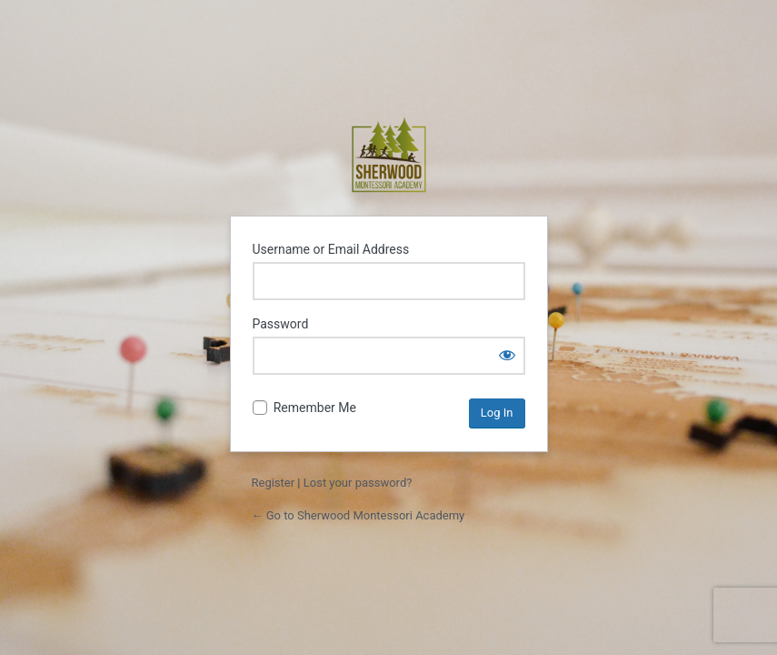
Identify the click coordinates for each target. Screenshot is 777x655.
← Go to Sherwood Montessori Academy (358, 515)
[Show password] (507, 355)
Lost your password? (358, 482)
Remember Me (315, 407)
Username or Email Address (331, 249)
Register (273, 482)
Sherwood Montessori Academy (389, 154)
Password (281, 324)
